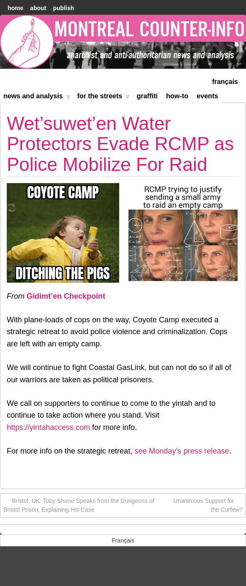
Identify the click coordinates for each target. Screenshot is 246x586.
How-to (177, 96)
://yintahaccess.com (56, 427)
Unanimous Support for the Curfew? (208, 505)
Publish (63, 8)
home (15, 8)
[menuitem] (225, 80)
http (13, 427)
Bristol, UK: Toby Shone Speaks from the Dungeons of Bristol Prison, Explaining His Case (78, 505)
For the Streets (103, 97)
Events (207, 96)
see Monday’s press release (181, 451)
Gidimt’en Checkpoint (66, 296)
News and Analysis (36, 97)
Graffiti (147, 96)
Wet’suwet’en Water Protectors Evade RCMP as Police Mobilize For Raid (120, 144)
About (38, 8)
